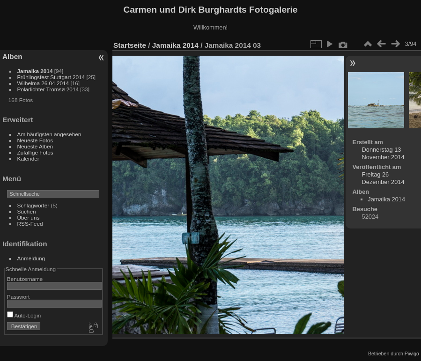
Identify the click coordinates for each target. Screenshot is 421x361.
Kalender (28, 158)
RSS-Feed (30, 224)
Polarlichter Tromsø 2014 (48, 89)
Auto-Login (24, 315)
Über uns (28, 217)
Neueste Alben (35, 146)
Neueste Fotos (35, 140)
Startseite (129, 45)
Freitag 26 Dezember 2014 (383, 178)
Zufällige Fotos (35, 152)
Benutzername (25, 279)
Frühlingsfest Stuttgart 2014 (51, 77)
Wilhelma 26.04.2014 (43, 83)
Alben (12, 56)
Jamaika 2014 (35, 71)
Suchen (26, 211)
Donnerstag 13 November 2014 (383, 153)
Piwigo (412, 353)
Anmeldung (31, 258)
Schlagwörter (33, 205)
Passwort (18, 297)
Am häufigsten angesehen (49, 134)
